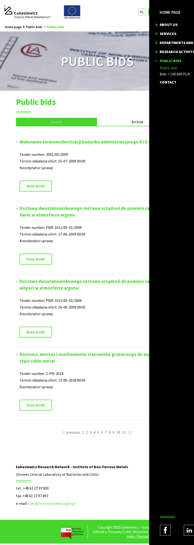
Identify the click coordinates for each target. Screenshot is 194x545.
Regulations (146, 537)
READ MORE (35, 187)
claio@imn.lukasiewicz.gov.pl (52, 504)
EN (151, 12)
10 (118, 433)
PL (141, 12)
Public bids (34, 28)
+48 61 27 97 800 (36, 489)
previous (73, 433)
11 (124, 433)
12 (130, 433)
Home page (13, 28)
